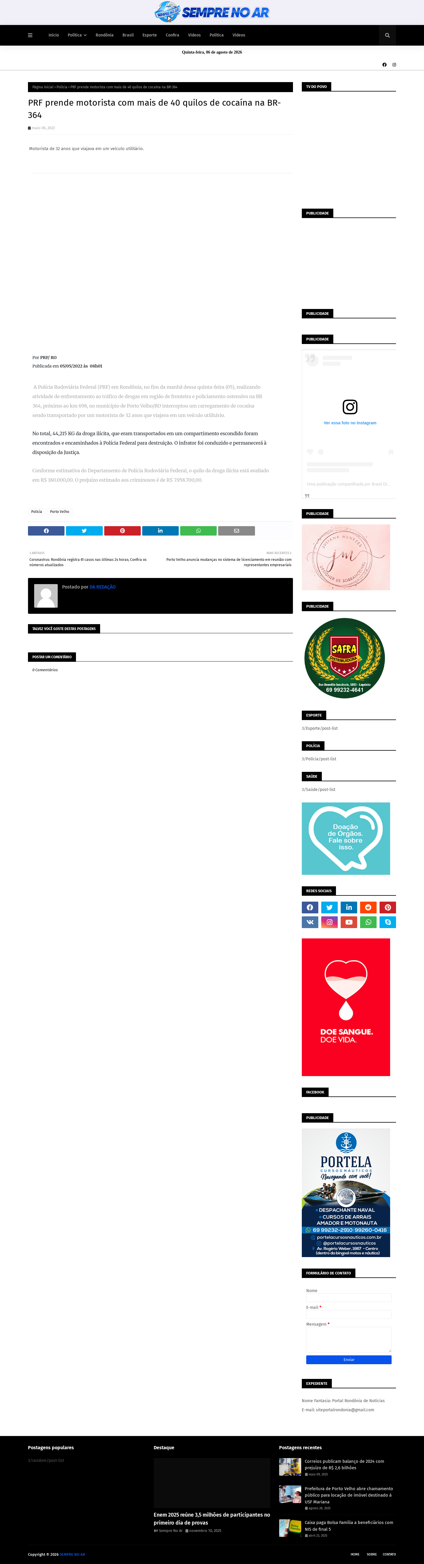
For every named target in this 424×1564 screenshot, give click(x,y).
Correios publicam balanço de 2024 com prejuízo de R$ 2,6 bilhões (344, 1465)
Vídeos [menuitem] (194, 35)
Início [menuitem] (54, 35)
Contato (389, 1554)
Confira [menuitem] (172, 35)
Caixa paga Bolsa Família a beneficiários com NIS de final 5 (349, 1526)
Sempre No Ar (171, 1530)
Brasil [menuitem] (128, 35)
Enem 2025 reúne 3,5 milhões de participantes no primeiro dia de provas (212, 1519)
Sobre (372, 1554)
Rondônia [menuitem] (105, 35)
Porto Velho (59, 512)
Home (355, 1554)
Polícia (62, 87)
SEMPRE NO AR (72, 1554)
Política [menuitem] (75, 35)
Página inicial (43, 87)
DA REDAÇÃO (102, 587)
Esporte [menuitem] (150, 35)
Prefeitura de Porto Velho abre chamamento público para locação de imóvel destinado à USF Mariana (349, 1495)
